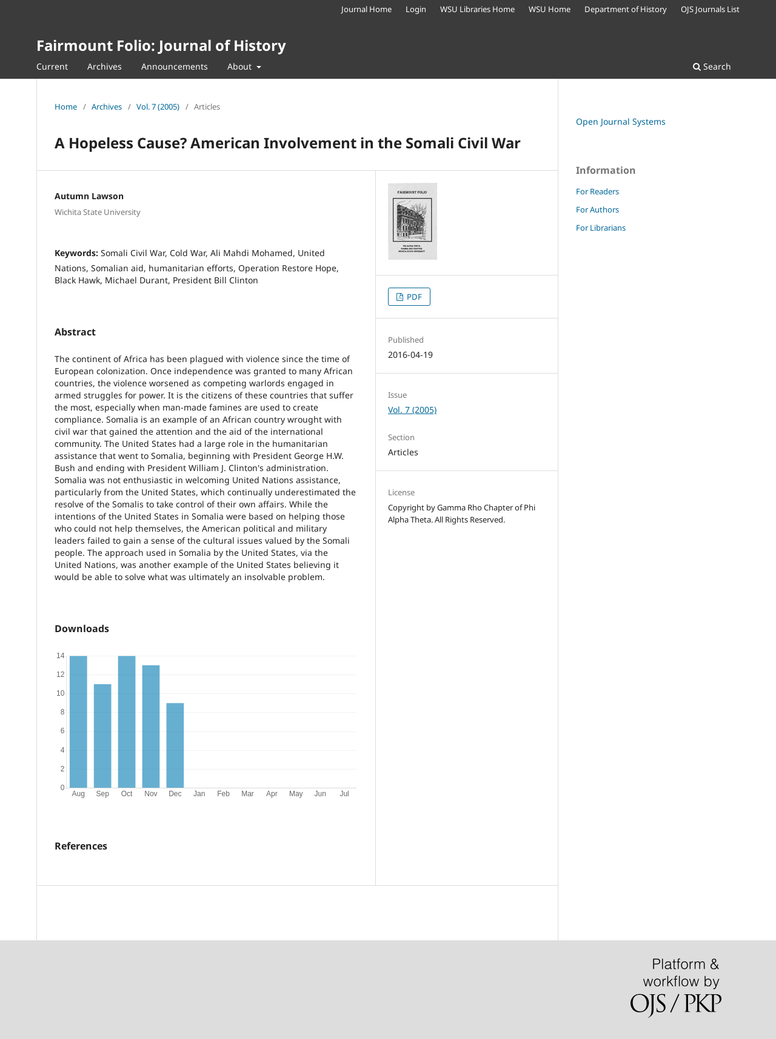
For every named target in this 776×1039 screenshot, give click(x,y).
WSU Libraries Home (477, 9)
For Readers (597, 191)
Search (712, 66)
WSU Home (549, 9)
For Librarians (601, 227)
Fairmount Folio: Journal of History (161, 45)
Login (416, 9)
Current (52, 66)
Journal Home (366, 9)
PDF (413, 296)
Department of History (625, 9)
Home (66, 106)
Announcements (174, 66)
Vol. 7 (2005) (157, 106)
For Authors (597, 209)
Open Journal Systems (621, 121)
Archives (104, 66)
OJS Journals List (710, 9)
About (240, 66)
